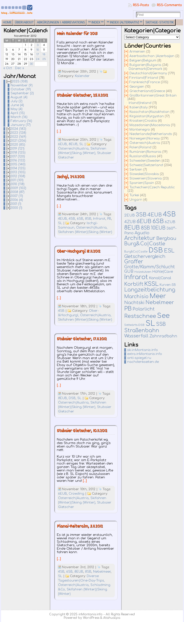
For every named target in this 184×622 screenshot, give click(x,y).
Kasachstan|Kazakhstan (149, 112)
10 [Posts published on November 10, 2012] (37, 49)
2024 (18, 129)
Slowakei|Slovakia (144, 174)
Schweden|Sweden (145, 160)
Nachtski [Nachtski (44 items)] (134, 302)
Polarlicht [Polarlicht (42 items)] (144, 309)
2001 (15, 204)
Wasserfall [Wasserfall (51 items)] (136, 335)
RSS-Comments (169, 5)
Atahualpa (111, 618)
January (21, 125)
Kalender (82, 76)
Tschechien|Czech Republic (152, 187)
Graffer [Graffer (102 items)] (133, 262)
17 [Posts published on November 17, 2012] (37, 54)
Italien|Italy (138, 107)
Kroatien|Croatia (143, 120)
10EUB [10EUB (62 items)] (158, 228)
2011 (16, 180)
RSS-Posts (141, 5)
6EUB (62, 144)
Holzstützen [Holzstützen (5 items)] (142, 271)
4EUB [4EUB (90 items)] (154, 215)
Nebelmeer (102, 571)
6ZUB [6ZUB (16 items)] (170, 222)
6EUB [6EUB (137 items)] (144, 221)
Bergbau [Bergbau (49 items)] (166, 238)
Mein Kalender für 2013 (77, 34)
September (22, 93)
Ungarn (135, 199)
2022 (18, 136)
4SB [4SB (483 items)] (169, 214)
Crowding (76, 493)
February (21, 121)
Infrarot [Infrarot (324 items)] (136, 277)
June (17, 105)
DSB (72, 398)
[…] (59, 131)
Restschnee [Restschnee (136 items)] (140, 316)
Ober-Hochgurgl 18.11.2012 (78, 251)
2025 (19, 81)
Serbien (135, 169)
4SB (72, 218)
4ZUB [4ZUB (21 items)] (130, 222)
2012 (17, 176)
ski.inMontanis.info (142, 350)
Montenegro (139, 129)
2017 (17, 156)
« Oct (7, 68)
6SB (80, 218)
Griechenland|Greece (147, 91)
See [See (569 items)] (163, 315)
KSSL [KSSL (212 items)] (151, 284)
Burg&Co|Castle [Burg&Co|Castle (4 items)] (135, 251)
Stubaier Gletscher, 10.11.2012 (82, 431)
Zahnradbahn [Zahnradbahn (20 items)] (163, 336)
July (16, 101)
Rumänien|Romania (145, 152)
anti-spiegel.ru (139, 358)
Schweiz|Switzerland (146, 165)
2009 (18, 188)
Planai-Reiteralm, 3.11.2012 (80, 526)
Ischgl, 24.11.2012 (70, 177)
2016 (17, 160)
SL (81, 144)
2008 (17, 192)
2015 (17, 164)
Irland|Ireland (140, 103)
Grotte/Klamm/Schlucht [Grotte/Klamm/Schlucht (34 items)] (149, 267)
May (16, 109)
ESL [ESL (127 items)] (169, 251)
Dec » (19, 68)
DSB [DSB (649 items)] (155, 250)
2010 (17, 184)
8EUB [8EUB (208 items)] (132, 228)
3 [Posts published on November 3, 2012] (38, 45)
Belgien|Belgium (142, 60)
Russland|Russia (142, 156)
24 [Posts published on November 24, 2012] (38, 59)
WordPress (91, 618)
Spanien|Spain (141, 183)
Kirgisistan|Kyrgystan (146, 116)
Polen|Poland (140, 147)
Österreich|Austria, (74, 148)
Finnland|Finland (143, 77)
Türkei (134, 195)
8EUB (73, 144)
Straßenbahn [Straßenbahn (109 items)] (141, 330)
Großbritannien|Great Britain (153, 95)
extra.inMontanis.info (144, 354)
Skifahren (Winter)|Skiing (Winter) (85, 232)
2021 (18, 140)
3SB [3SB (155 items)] (141, 215)
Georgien (136, 86)
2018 (17, 152)
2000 (16, 208)
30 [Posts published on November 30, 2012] (31, 63)
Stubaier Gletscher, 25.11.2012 (82, 95)
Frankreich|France (144, 82)
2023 (18, 133)
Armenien (137, 51)
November (22, 85)
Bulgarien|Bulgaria (145, 65)
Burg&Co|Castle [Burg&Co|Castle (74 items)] (144, 244)
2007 (16, 196)
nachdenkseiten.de (143, 362)
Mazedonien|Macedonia (149, 125)
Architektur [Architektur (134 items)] (139, 238)
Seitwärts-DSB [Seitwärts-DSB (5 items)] (134, 325)
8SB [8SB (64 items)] (145, 228)
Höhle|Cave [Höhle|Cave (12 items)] (162, 271)
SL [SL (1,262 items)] (150, 323)
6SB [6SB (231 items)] (158, 221)
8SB (88, 218)
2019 (17, 148)
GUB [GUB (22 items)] (128, 271)
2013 (17, 172)
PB (109, 218)
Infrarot (99, 218)
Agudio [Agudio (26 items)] (142, 233)
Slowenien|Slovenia (145, 178)
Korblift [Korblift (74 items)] (133, 284)
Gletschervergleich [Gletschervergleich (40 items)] (144, 256)
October (21, 89)
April (18, 113)
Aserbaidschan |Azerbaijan (151, 56)
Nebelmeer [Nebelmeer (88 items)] (159, 302)
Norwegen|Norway (144, 138)
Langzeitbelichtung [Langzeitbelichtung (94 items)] (149, 290)
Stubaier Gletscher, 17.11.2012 (82, 339)
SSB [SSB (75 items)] (161, 324)
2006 (16, 200)
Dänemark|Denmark (145, 69)
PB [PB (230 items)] (128, 308)
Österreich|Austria (144, 143)
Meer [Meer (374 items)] (157, 296)
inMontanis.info (90, 614)
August (19, 97)
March (19, 117)
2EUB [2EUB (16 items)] (129, 215)
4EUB (62, 218)
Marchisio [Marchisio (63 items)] (136, 296)
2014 (17, 168)
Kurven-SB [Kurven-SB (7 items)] (168, 285)
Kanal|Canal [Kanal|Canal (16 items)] (160, 278)
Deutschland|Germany (148, 73)
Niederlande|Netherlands (150, 134)
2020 (17, 144)
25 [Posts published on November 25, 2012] (44, 59)
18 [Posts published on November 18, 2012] (43, 54)
